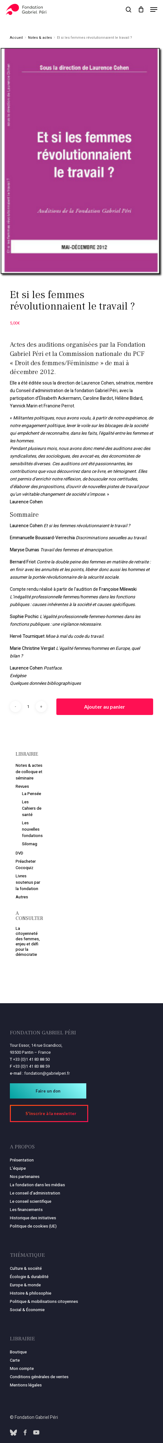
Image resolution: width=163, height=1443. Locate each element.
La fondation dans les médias (37, 1185)
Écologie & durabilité (29, 1277)
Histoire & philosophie (30, 1293)
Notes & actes (40, 37)
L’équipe (18, 1168)
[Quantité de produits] (28, 706)
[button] (153, 9)
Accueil (16, 37)
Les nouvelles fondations (32, 829)
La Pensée (31, 794)
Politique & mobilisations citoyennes (44, 1301)
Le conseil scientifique (30, 1201)
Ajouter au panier (104, 707)
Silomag (29, 844)
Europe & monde (25, 1285)
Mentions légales (26, 1385)
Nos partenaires (24, 1177)
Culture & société (26, 1268)
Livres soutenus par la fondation (28, 882)
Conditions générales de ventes (39, 1377)
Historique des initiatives (33, 1218)
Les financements (26, 1210)
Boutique (18, 1352)
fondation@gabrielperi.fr (47, 1073)
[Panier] (141, 9)
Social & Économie (27, 1310)
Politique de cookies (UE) (33, 1226)
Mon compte (22, 1368)
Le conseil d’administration (35, 1193)
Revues (22, 786)
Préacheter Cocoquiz (26, 864)
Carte (15, 1360)
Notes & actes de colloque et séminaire (29, 771)
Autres (22, 897)
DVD (19, 853)
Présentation (22, 1160)
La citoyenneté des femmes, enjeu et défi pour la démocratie (28, 941)
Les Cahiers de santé (31, 808)
